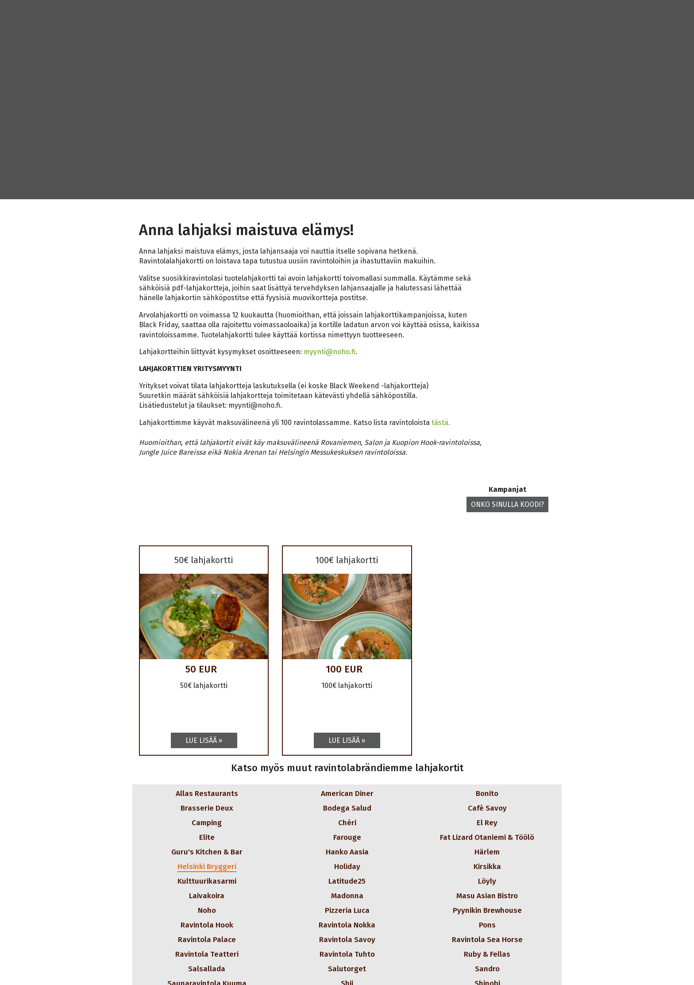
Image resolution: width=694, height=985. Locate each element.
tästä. (441, 422)
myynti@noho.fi (329, 352)
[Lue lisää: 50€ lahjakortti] (204, 740)
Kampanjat (507, 489)
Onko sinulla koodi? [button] (507, 504)
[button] (188, 793)
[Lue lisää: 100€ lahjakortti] (347, 740)
